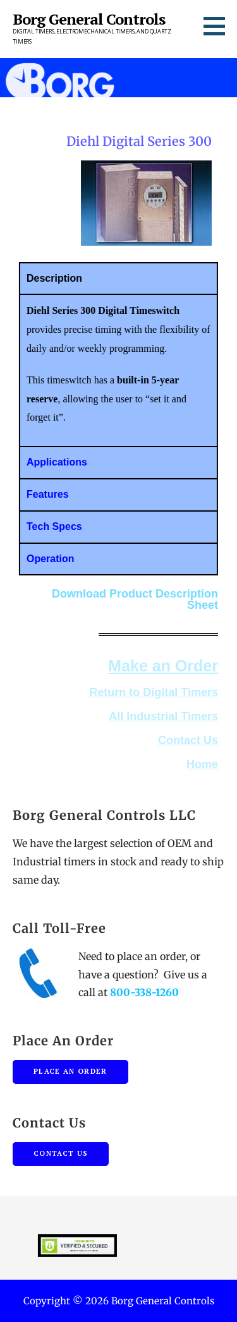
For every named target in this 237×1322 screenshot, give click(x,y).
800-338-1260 (144, 992)
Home (202, 764)
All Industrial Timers (163, 716)
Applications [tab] (55, 462)
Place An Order (70, 1071)
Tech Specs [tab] (52, 526)
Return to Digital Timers (153, 692)
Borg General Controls (89, 19)
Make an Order (163, 666)
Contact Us (188, 740)
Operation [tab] (49, 558)
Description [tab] (52, 278)
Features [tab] (46, 494)
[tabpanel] (116, 370)
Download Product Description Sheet (135, 599)
